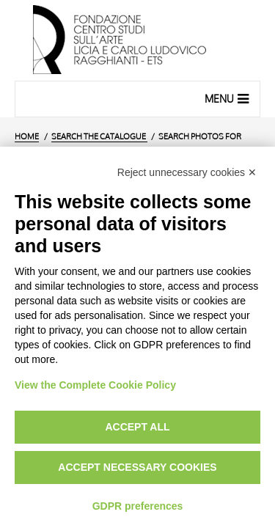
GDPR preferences (137, 506)
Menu (228, 98)
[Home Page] (137, 40)
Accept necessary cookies (137, 467)
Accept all (137, 427)
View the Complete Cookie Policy (95, 385)
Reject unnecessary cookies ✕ (187, 172)
